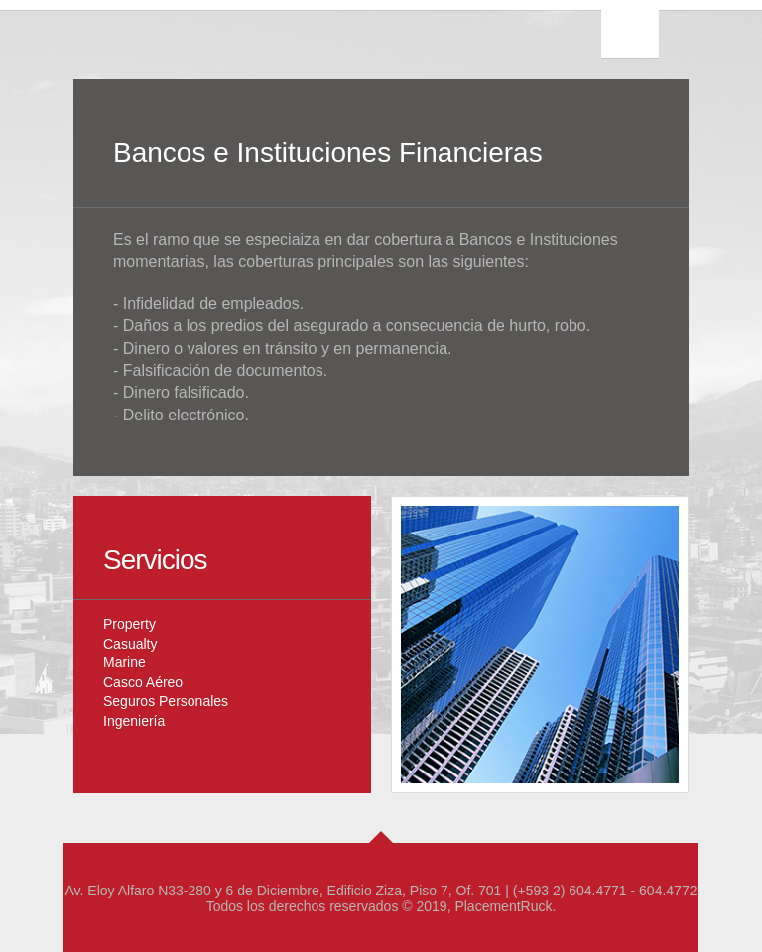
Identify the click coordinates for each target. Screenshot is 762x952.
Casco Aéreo (143, 682)
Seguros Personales (165, 701)
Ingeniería (134, 721)
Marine (124, 662)
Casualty (130, 644)
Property (129, 624)
